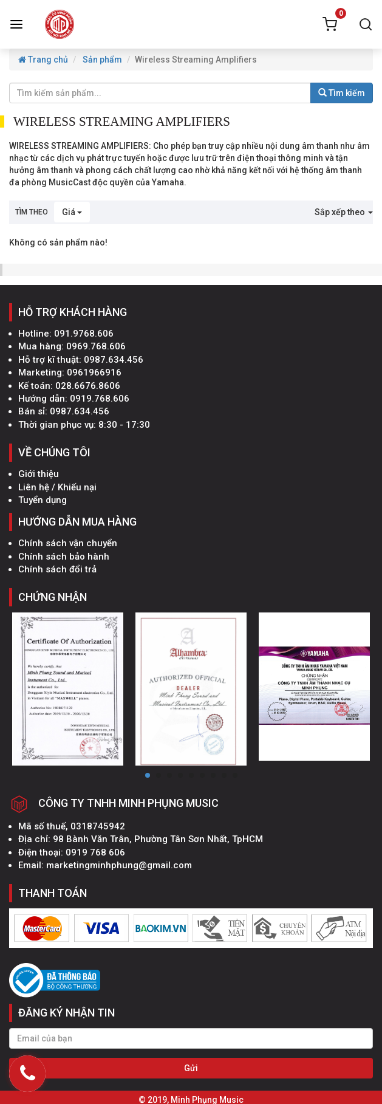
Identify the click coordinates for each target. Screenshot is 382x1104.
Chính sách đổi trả (57, 569)
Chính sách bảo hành (63, 556)
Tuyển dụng (42, 500)
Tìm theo (31, 212)
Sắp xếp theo (344, 212)
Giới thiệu (38, 473)
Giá (72, 212)
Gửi (191, 1068)
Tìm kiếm (341, 93)
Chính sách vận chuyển (67, 543)
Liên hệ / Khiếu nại (57, 487)
